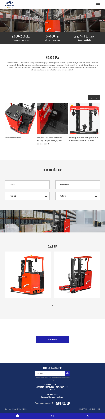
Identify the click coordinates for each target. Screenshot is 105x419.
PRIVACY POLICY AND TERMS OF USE (89, 409)
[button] (91, 97)
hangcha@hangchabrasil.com (52, 397)
